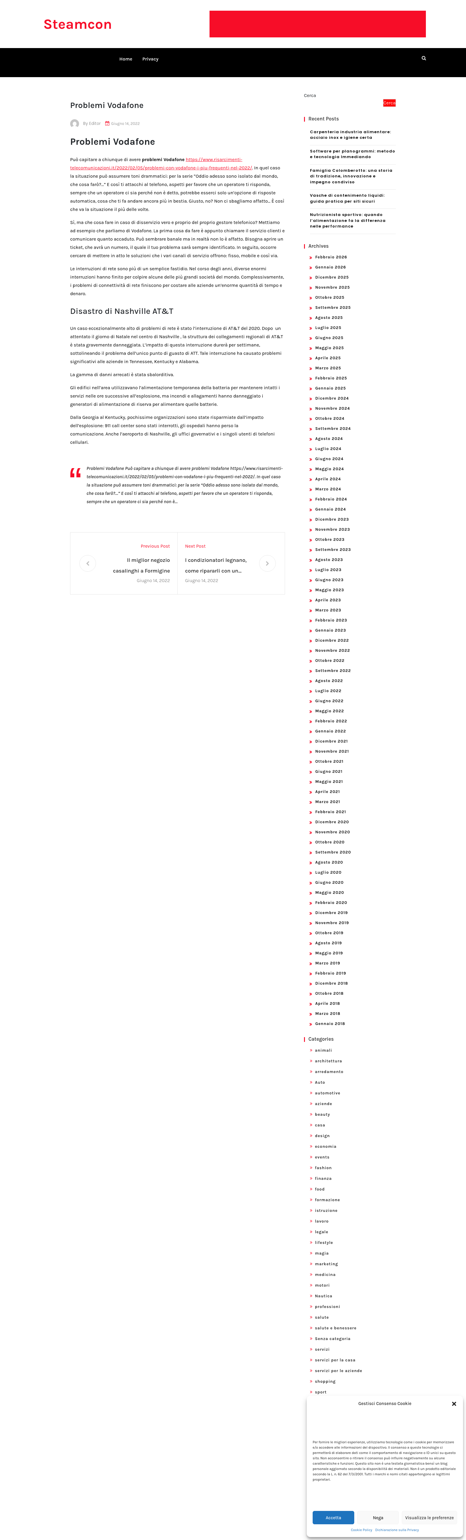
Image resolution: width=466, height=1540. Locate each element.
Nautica (324, 1288)
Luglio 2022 (328, 683)
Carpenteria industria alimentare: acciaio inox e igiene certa (350, 128)
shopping (325, 1374)
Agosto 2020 (329, 855)
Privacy (150, 59)
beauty (322, 1107)
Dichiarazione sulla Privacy (397, 1530)
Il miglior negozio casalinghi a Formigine (141, 558)
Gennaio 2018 (330, 1016)
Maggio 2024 (329, 461)
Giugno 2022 (329, 693)
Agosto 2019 (328, 935)
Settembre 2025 (333, 300)
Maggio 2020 (329, 885)
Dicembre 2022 (332, 633)
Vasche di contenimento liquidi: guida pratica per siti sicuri (347, 191)
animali (323, 1043)
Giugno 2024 (329, 451)
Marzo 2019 (327, 956)
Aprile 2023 (328, 592)
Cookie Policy (361, 1530)
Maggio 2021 (329, 774)
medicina (325, 1267)
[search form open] (423, 58)
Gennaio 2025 (330, 381)
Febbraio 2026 (331, 249)
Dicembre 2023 (332, 512)
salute (322, 1310)
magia (322, 1246)
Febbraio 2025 (331, 371)
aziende (323, 1096)
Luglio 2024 (328, 441)
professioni (327, 1299)
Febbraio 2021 (330, 804)
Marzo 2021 (327, 794)
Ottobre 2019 (329, 925)
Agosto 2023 (329, 552)
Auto (320, 1075)
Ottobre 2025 (329, 290)
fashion (323, 1160)
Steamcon (77, 24)
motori (322, 1278)
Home (126, 59)
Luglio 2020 (328, 865)
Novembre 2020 (332, 824)
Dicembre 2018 (331, 976)
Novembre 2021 (332, 744)
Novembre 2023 (332, 522)
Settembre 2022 (333, 663)
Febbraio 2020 (331, 895)
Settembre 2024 (333, 421)
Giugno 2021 (329, 764)
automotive (328, 1085)
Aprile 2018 (327, 996)
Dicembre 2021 (331, 734)
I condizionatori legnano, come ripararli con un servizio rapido (216, 559)
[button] (454, 1403)
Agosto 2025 (329, 310)
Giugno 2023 (329, 572)
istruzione (326, 1203)
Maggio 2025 (329, 340)
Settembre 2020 (333, 845)
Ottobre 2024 (330, 411)
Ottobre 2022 (330, 653)
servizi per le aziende (339, 1363)
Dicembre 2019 (331, 905)
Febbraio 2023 (331, 613)
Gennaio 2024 (330, 502)
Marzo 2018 (328, 1006)
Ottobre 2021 (329, 754)
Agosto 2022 (329, 673)
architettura (328, 1053)
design (322, 1128)
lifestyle (324, 1235)
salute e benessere (336, 1320)
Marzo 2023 (328, 602)
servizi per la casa (335, 1352)
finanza (323, 1171)
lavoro (322, 1214)
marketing (326, 1256)
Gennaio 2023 (330, 623)
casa (320, 1118)
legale (321, 1224)
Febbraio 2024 (331, 492)
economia (326, 1139)
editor (95, 116)
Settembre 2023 (333, 542)
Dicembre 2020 (332, 814)
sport (321, 1385)
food (320, 1182)
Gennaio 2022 (330, 724)
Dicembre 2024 (332, 391)
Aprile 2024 (328, 471)
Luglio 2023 (328, 562)
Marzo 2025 (328, 360)
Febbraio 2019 (330, 966)
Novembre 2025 (332, 280)
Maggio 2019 (329, 945)
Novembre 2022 (332, 643)
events (322, 1150)
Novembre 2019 (332, 915)
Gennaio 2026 (330, 260)
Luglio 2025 (328, 320)
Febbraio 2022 (331, 713)
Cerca (310, 88)
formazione (327, 1192)
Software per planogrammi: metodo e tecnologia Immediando (352, 147)
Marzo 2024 (328, 481)
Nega (378, 1517)
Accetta (333, 1517)
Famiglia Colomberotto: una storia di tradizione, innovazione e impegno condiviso (351, 169)
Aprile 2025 (328, 350)
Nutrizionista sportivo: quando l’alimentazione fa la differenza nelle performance (348, 213)
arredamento (329, 1064)
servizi (322, 1342)
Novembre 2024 (332, 401)
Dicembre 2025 (332, 270)
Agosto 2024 (329, 431)
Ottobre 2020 (330, 834)
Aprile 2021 (327, 784)
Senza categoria (333, 1331)
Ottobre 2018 (329, 986)
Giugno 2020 (329, 875)
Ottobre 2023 (330, 532)
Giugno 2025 (329, 330)
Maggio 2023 (329, 582)
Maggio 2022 (329, 703)
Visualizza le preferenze (429, 1517)
